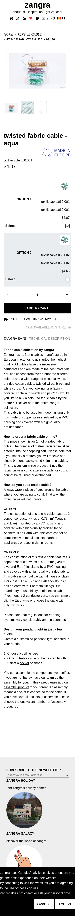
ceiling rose (30, 653)
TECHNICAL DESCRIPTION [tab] (49, 338)
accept (65, 904)
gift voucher (54, 12)
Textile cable (30, 34)
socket (24, 663)
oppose (44, 904)
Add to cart (38, 308)
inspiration (35, 12)
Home (8, 34)
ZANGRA (37, 4)
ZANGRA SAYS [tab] (15, 338)
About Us (19, 12)
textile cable (27, 658)
